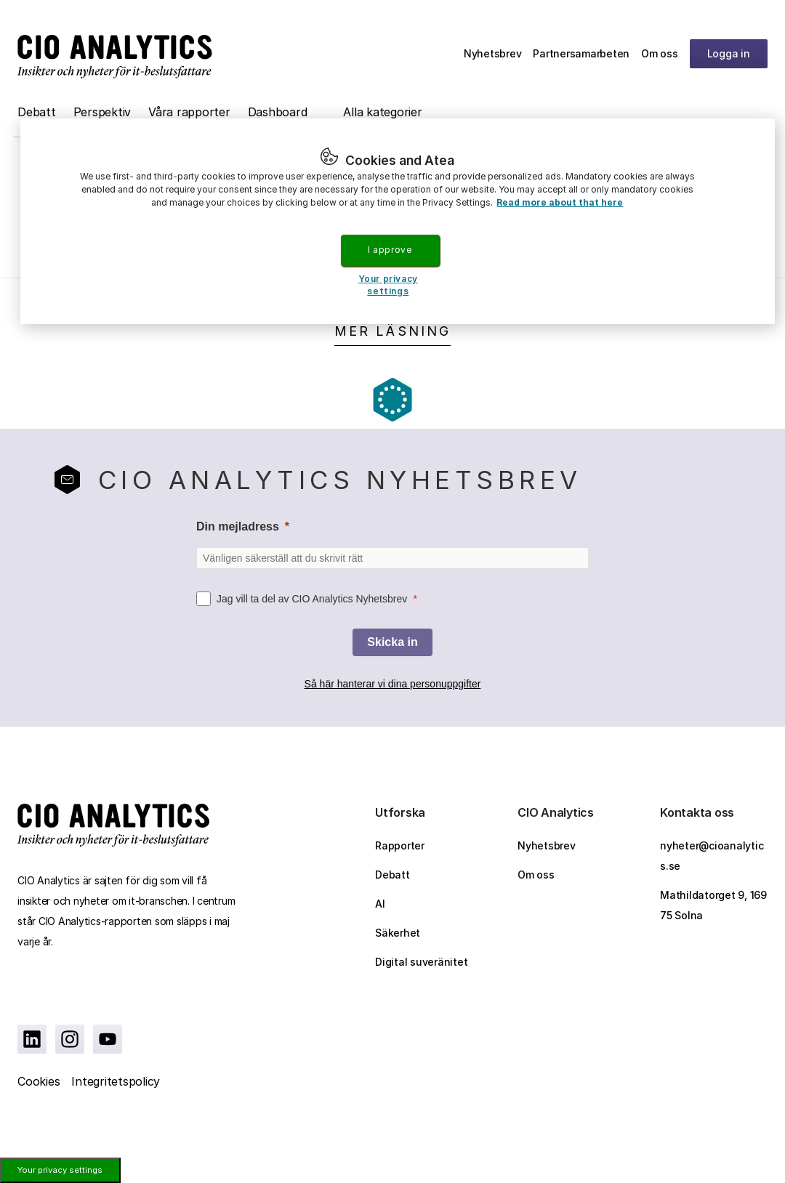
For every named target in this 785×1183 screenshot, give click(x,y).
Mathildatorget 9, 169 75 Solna (713, 905)
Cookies (38, 1081)
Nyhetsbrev (493, 53)
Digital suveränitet (421, 962)
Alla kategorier (382, 112)
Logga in (728, 53)
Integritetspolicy (115, 1081)
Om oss (659, 53)
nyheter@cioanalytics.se (711, 855)
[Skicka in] (392, 642)
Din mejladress (237, 526)
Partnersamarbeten (581, 53)
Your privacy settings (59, 1170)
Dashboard (277, 112)
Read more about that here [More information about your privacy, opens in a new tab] (559, 202)
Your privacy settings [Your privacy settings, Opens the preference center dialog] (388, 284)
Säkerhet (397, 932)
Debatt (36, 112)
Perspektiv (102, 112)
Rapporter (399, 845)
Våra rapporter (189, 112)
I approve (389, 249)
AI (380, 903)
